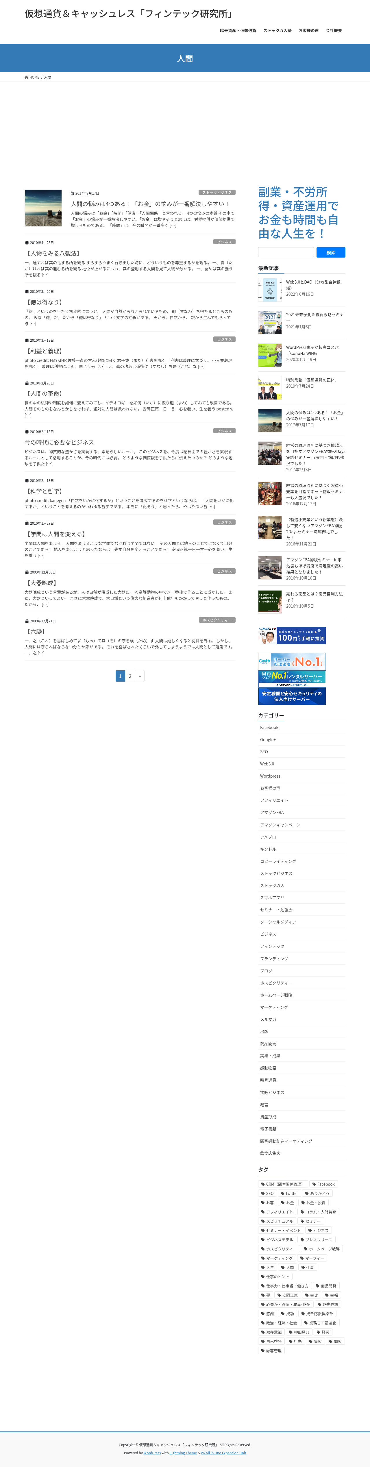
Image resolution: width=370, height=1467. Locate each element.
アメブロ (268, 837)
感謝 (270, 1313)
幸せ (314, 1295)
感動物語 (268, 1068)
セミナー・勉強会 (276, 910)
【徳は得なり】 (45, 302)
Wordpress (270, 776)
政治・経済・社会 (281, 1323)
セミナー (313, 1221)
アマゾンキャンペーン (280, 825)
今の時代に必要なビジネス (59, 442)
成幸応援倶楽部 (319, 1313)
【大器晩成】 (42, 582)
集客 (318, 1341)
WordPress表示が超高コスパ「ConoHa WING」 (312, 350)
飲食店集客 (270, 1153)
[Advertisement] (185, 124)
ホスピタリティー (217, 620)
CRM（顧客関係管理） (285, 1184)
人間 (290, 1267)
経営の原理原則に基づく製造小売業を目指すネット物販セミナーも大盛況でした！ (314, 491)
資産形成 (268, 1117)
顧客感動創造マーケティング (286, 1141)
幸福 (334, 1295)
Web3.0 (267, 764)
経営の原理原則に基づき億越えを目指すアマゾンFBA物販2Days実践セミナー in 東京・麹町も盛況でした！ (315, 454)
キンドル (268, 849)
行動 (298, 1341)
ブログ (266, 971)
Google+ (268, 739)
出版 (264, 1031)
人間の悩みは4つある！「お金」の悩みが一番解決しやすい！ (150, 203)
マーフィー (314, 1258)
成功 (290, 1313)
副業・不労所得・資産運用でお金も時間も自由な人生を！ (298, 212)
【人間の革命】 (45, 393)
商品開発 (268, 1043)
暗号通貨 (268, 1080)
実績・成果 (270, 1056)
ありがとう (320, 1193)
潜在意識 (274, 1332)
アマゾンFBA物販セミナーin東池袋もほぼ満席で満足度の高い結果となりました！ (314, 566)
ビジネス (224, 242)
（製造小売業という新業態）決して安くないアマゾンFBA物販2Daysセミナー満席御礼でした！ (314, 529)
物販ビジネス (272, 1092)
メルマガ (268, 1019)
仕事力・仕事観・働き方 (287, 1286)
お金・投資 (316, 1202)
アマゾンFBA (272, 812)
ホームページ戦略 (276, 995)
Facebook (269, 727)
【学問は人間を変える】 (56, 534)
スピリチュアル (279, 1221)
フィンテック (272, 946)
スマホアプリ (272, 897)
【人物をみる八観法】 (53, 253)
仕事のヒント (277, 1276)
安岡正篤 (290, 1295)
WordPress (152, 1452)
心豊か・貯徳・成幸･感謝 (288, 1304)
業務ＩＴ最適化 (322, 1323)
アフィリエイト (274, 800)
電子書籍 (268, 1129)
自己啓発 (274, 1341)
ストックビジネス (217, 192)
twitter (292, 1193)
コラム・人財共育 (321, 1212)
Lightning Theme (183, 1452)
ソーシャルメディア (278, 922)
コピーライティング (278, 861)
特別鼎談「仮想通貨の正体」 (312, 380)
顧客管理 (274, 1350)
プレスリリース (319, 1239)
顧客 (338, 1341)
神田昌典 (301, 1332)
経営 (264, 1104)
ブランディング (274, 958)
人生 (270, 1267)
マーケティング (274, 1007)
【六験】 (36, 631)
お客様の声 (270, 788)
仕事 (310, 1267)
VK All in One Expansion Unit (223, 1452)
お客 (270, 1202)
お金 (290, 1202)
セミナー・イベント (283, 1230)
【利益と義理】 (45, 351)
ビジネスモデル (279, 1239)
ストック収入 (272, 885)
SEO (264, 751)
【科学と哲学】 (45, 491)
